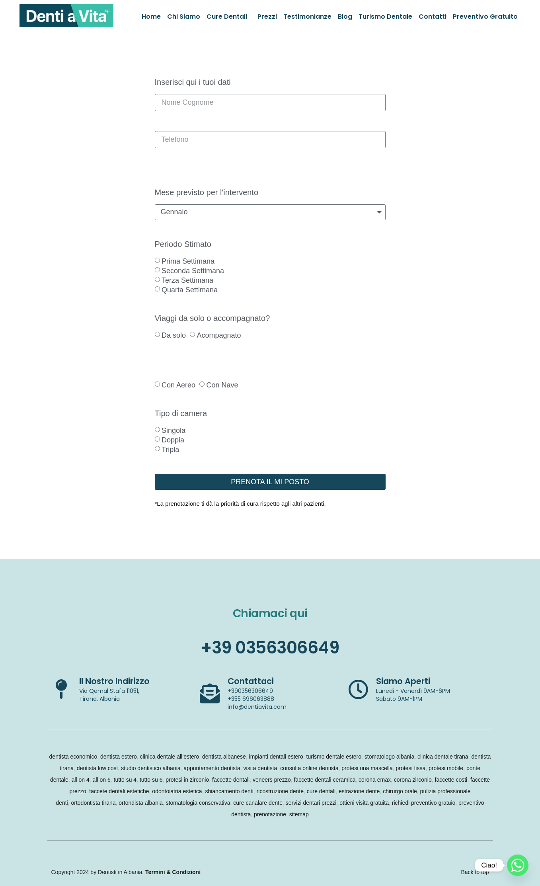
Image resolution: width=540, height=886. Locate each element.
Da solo (174, 335)
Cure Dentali (227, 16)
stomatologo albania (389, 756)
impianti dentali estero (276, 756)
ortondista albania (141, 803)
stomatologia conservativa (198, 803)
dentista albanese (224, 756)
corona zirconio (413, 779)
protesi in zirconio (187, 779)
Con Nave (222, 385)
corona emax (375, 779)
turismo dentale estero (334, 756)
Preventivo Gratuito (485, 16)
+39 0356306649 (270, 647)
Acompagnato (219, 335)
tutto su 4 (125, 779)
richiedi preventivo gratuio (424, 803)
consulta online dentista (309, 768)
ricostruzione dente (280, 791)
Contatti (432, 16)
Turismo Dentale (385, 16)
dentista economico (73, 756)
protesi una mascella (366, 768)
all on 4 (81, 779)
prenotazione (270, 814)
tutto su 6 (151, 779)
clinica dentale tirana (442, 756)
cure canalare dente (258, 803)
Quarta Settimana (190, 290)
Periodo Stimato (183, 244)
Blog (345, 16)
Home (151, 16)
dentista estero (118, 756)
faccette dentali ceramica (324, 779)
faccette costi (451, 779)
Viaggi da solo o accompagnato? (212, 318)
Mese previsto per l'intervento (207, 192)
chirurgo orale (400, 791)
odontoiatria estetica (177, 791)
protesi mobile (446, 768)
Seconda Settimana (193, 271)
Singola (173, 430)
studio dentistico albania (150, 768)
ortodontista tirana (93, 803)
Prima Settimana (188, 261)
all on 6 (102, 779)
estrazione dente (359, 791)
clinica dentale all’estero (169, 756)
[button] (228, 17)
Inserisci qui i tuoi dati (193, 82)
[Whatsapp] (517, 865)
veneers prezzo (272, 779)
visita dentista (260, 768)
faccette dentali (231, 779)
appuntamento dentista (211, 768)
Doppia (173, 440)
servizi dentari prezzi (311, 803)
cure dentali (321, 791)
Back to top (475, 872)
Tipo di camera (181, 413)
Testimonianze (307, 16)
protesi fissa (410, 768)
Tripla (170, 450)
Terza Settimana (187, 280)
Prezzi (267, 16)
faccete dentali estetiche (119, 791)
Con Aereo (178, 385)
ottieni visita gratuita (364, 803)
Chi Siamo (183, 16)
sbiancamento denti (229, 791)
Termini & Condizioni (173, 872)
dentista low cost (97, 768)
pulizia (428, 791)
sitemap (299, 814)
